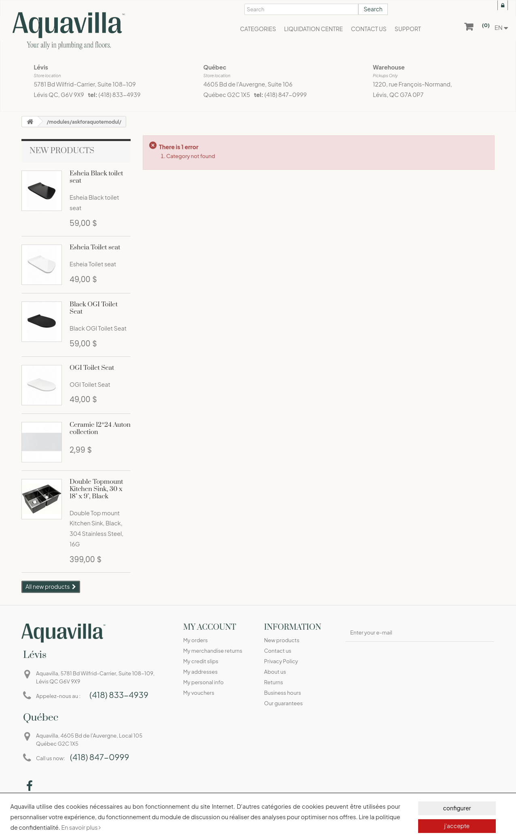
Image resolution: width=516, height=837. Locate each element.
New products (62, 151)
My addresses (200, 671)
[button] (258, 28)
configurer (457, 808)
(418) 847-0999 (285, 94)
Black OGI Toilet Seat (94, 308)
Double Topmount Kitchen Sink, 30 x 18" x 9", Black (96, 489)
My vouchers (198, 692)
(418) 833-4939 (120, 94)
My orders (195, 640)
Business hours (282, 692)
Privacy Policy (281, 661)
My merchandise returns (212, 650)
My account (209, 627)
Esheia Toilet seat (95, 247)
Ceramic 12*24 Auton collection (100, 428)
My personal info (203, 682)
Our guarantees (283, 703)
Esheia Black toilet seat (96, 177)
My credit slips (200, 661)
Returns (273, 682)
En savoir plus (81, 827)
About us (275, 671)
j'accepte (456, 825)
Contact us (277, 650)
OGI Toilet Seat (92, 368)
